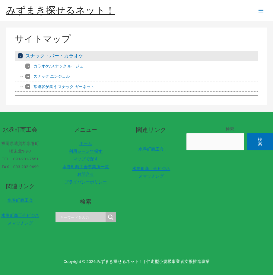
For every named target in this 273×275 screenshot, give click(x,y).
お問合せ (85, 174)
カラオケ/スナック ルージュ (58, 66)
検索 (230, 129)
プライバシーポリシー (86, 181)
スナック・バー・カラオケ (54, 56)
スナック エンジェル (51, 76)
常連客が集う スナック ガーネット (63, 86)
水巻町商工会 (20, 200)
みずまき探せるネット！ (60, 10)
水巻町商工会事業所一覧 (85, 166)
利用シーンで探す (86, 151)
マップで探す (85, 158)
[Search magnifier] (111, 217)
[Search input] (82, 217)
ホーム (85, 143)
